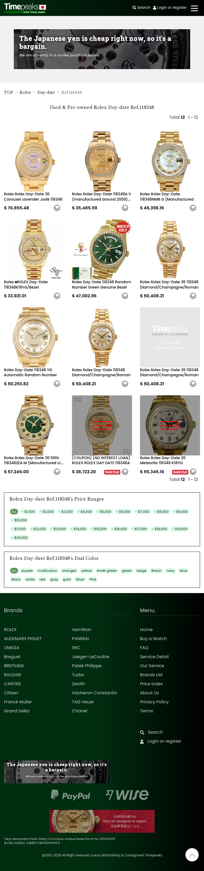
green (127, 570)
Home (146, 630)
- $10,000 (19, 520)
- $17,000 (139, 528)
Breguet (12, 657)
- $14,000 (78, 528)
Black (16, 579)
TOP (8, 92)
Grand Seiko (16, 711)
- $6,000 (123, 511)
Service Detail (154, 657)
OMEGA (11, 648)
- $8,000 (161, 511)
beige (142, 570)
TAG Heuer (83, 702)
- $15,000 (99, 528)
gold (67, 579)
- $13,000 (58, 528)
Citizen (11, 693)
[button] (57, 208)
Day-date (46, 92)
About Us (149, 693)
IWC (76, 648)
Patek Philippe (86, 666)
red (42, 579)
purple (27, 570)
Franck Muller (18, 702)
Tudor (78, 675)
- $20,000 (19, 537)
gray (54, 579)
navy (170, 570)
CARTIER (12, 684)
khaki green (107, 570)
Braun (156, 570)
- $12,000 (38, 528)
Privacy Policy (154, 702)
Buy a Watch (153, 639)
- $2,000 (47, 511)
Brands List (151, 675)
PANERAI (80, 639)
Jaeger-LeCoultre (90, 657)
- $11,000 (18, 528)
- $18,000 (159, 528)
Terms (146, 711)
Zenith (78, 684)
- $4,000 (85, 511)
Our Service (152, 666)
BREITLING (14, 666)
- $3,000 (66, 511)
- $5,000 (104, 511)
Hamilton (81, 630)
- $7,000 (142, 511)
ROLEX (10, 630)
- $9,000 (180, 511)
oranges (69, 570)
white (30, 579)
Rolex (25, 92)
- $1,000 (28, 511)
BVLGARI (12, 675)
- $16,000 (119, 528)
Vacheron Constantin (94, 693)
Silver (80, 579)
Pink (93, 579)
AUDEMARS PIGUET (23, 639)
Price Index (151, 684)
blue (183, 570)
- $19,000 (180, 528)
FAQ (144, 648)
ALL (14, 511)
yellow (86, 570)
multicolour (47, 570)
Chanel (79, 711)
